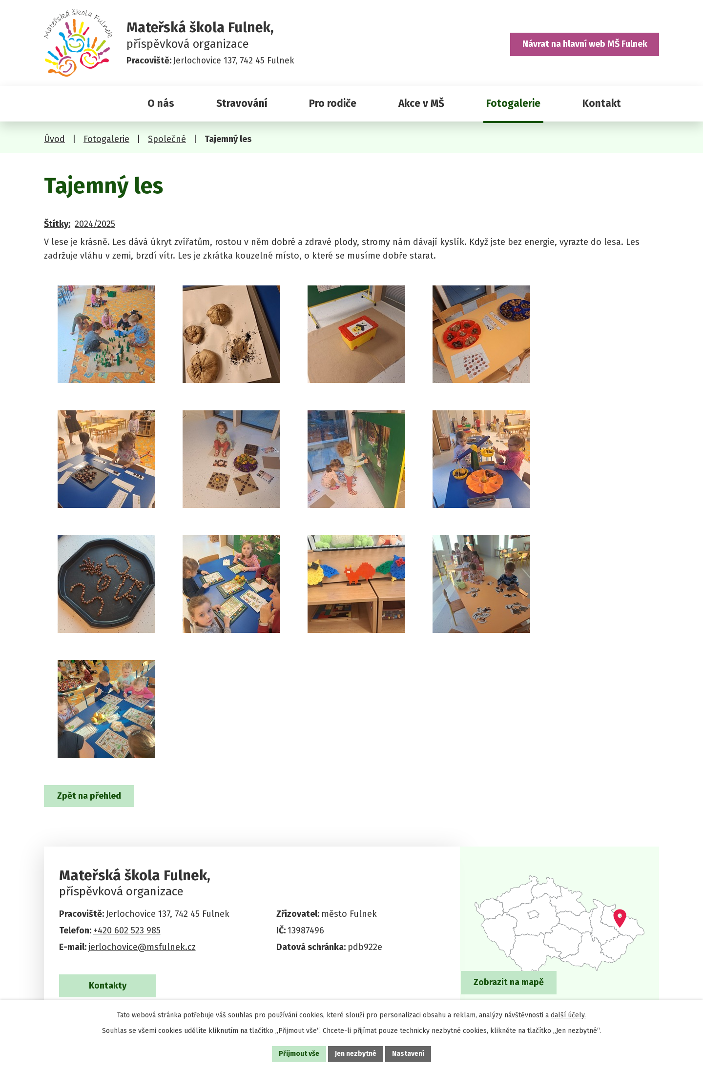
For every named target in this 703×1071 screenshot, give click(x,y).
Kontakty (107, 985)
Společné (167, 139)
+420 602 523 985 (127, 930)
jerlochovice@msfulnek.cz (142, 947)
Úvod (84, 103)
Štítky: (57, 224)
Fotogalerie (513, 103)
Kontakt (601, 103)
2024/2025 (95, 224)
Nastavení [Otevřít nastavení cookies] (408, 1054)
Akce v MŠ (421, 103)
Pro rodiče (332, 103)
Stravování (242, 103)
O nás (160, 103)
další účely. (568, 1015)
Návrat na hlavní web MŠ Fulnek (584, 44)
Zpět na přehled (89, 795)
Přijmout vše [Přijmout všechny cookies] (299, 1054)
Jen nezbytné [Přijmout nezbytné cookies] (355, 1054)
